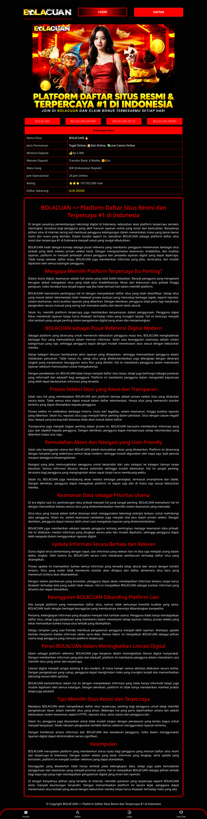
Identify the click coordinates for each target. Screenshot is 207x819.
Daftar (77, 814)
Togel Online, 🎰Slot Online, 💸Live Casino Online (102, 145)
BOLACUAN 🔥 (79, 138)
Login (129, 814)
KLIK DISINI (77, 191)
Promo (26, 814)
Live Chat (181, 814)
